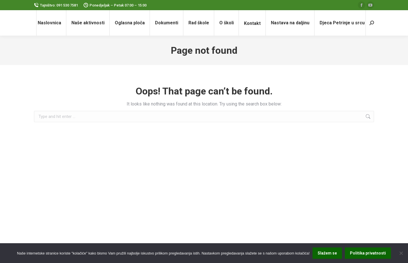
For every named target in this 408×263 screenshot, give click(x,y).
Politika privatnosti (368, 253)
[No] (401, 253)
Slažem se (327, 253)
